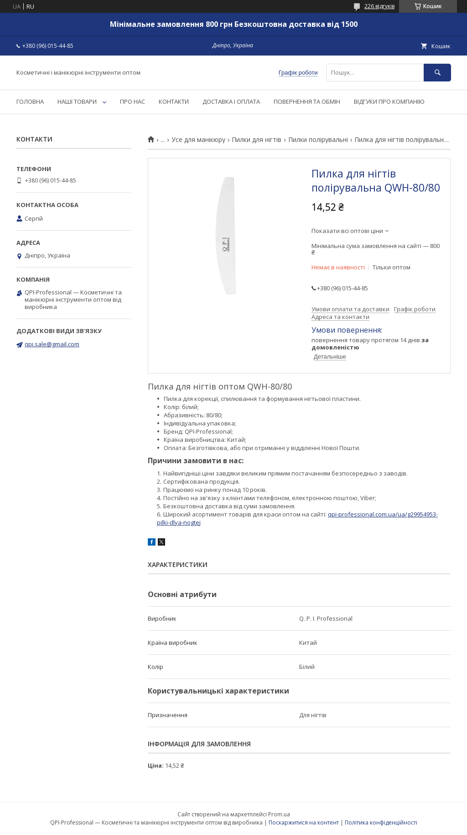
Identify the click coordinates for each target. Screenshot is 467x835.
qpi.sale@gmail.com (52, 344)
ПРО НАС (132, 101)
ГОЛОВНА (30, 101)
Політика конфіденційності (381, 822)
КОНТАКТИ (174, 101)
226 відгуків (379, 6)
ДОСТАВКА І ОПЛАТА (231, 101)
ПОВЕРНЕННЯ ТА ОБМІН (307, 101)
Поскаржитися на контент (304, 822)
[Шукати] (437, 72)
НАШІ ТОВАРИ (77, 101)
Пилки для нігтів (256, 139)
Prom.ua (279, 814)
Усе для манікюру (198, 139)
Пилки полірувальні (318, 139)
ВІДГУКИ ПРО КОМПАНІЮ (389, 101)
